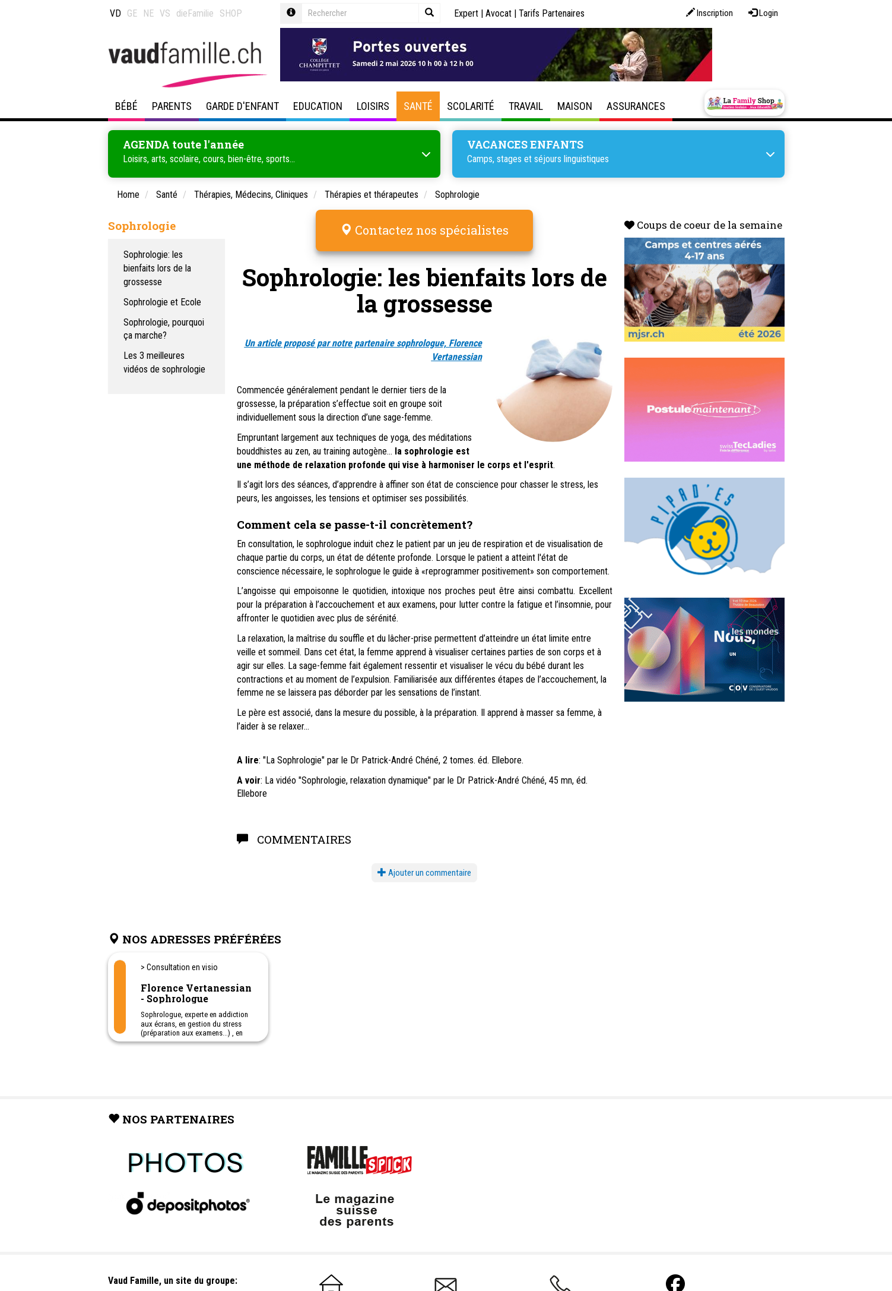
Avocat (498, 13)
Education (317, 106)
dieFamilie (195, 13)
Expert (466, 13)
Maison (574, 106)
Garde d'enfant (242, 106)
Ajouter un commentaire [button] (424, 872)
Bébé (126, 106)
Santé (418, 106)
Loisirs (373, 106)
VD (115, 13)
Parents (172, 106)
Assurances (636, 106)
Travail (526, 106)
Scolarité (470, 106)
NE (148, 13)
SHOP (231, 13)
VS (165, 13)
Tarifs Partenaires (552, 13)
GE (132, 13)
